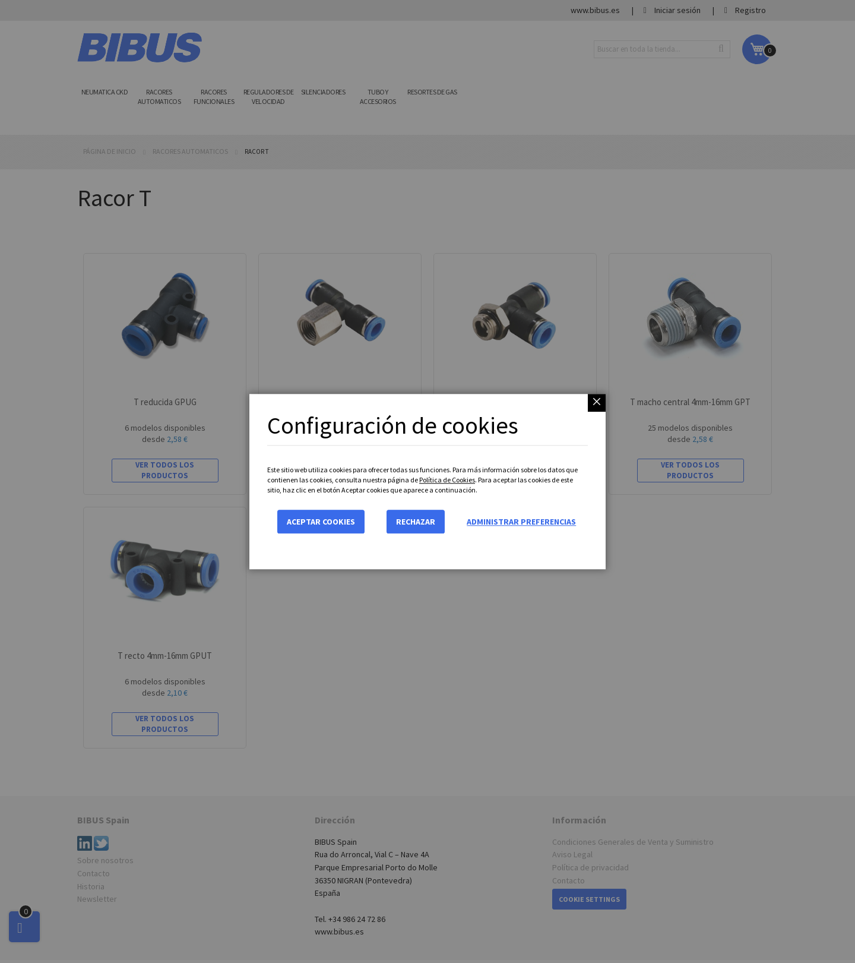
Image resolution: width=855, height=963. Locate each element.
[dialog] (427, 481)
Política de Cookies (447, 479)
